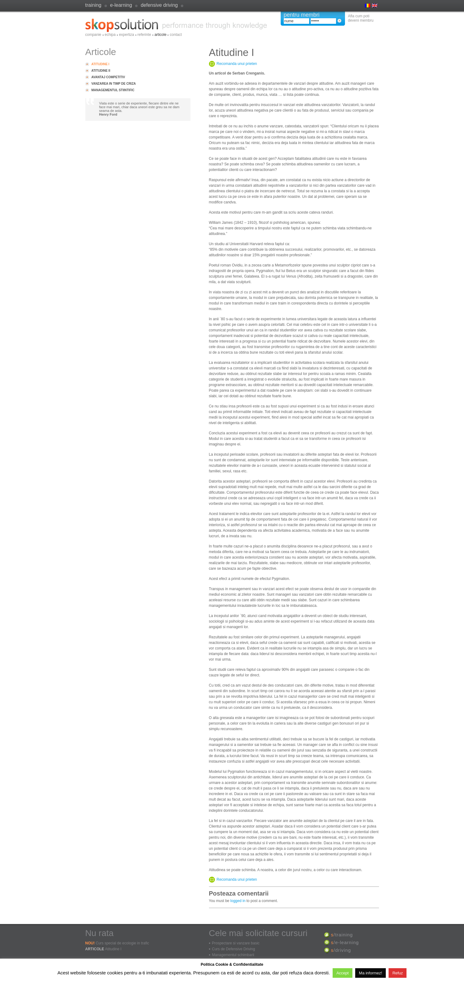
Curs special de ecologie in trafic (122, 943)
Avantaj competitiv (108, 77)
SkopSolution (176, 25)
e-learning (121, 5)
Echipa (110, 34)
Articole (161, 34)
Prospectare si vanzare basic (236, 943)
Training (93, 5)
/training (342, 934)
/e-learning (345, 942)
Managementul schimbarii (233, 955)
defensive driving (159, 5)
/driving (341, 950)
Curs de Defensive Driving (233, 949)
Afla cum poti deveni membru (361, 18)
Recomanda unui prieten (237, 64)
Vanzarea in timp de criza (114, 83)
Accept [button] (342, 973)
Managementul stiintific (113, 90)
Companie (93, 34)
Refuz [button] (397, 973)
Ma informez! (370, 973)
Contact (176, 34)
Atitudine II (101, 70)
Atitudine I (100, 64)
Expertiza (126, 34)
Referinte (144, 34)
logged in (237, 901)
